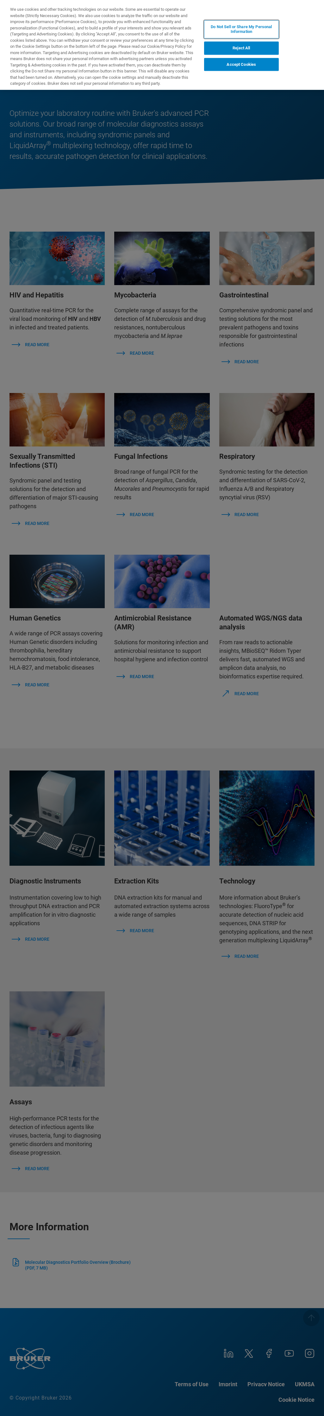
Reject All (241, 48)
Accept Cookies (241, 64)
